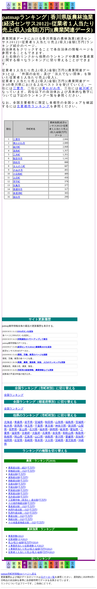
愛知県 (74, 429)
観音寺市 (17, 158)
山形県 (59, 422)
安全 (67, 6)
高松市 (16, 162)
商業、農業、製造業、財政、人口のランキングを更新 (41, 362)
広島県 (29, 436)
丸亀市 (16, 185)
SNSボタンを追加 (25, 331)
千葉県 (39, 425)
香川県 (59, 436)
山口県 (39, 436)
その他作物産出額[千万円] (21, 503)
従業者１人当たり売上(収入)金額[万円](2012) (31, 552)
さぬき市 (18, 170)
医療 (46, 6)
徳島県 (49, 436)
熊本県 (39, 440)
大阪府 (36, 433)
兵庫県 (46, 433)
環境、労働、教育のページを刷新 (32, 355)
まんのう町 (19, 166)
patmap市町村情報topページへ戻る (18, 573)
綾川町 (84, 88)
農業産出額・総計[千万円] (21, 467)
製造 (19, 6)
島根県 (8, 436)
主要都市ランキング (33, 106)
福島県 (69, 422)
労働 (72, 6)
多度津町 (17, 193)
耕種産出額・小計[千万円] (21, 471)
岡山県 (18, 436)
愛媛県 (69, 436)
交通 (56, 6)
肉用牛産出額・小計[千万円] (22, 509)
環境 (61, 6)
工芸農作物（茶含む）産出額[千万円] (27, 500)
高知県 (80, 436)
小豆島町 (17, 174)
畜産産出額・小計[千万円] (21, 506)
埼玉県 (29, 425)
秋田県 (49, 422)
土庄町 (16, 177)
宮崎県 (59, 440)
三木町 (16, 154)
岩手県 (29, 422)
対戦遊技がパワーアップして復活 (32, 339)
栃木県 (8, 425)
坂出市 (16, 197)
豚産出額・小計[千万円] (20, 516)
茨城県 (80, 422)
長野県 (13, 429)
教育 (51, 6)
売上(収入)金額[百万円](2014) (23, 542)
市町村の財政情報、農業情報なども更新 (35, 370)
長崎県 (29, 440)
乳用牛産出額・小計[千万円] (22, 513)
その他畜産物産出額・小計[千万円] (26, 522)
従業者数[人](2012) (18, 539)
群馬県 (18, 425)
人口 (8, 6)
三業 (40, 6)
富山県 (23, 429)
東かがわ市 (51, 88)
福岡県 (8, 440)
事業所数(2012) (16, 536)
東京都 (49, 425)
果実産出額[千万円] (18, 493)
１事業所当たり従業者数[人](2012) (26, 545)
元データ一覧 (48, 577)
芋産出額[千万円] (17, 487)
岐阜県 (64, 429)
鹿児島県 (70, 440)
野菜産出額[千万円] (18, 490)
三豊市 (18, 88)
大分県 (49, 440)
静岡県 (54, 429)
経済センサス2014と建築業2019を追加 (34, 347)
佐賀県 (18, 440)
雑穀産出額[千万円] (18, 480)
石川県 (33, 429)
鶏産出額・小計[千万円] (20, 519)
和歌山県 (68, 433)
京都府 (26, 433)
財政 (14, 6)
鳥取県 (80, 433)
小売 (35, 6)
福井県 (44, 429)
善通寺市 (17, 189)
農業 (24, 6)
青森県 (18, 422)
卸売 (30, 6)
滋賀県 (16, 433)
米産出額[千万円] (17, 474)
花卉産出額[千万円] (18, 496)
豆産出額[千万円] (17, 483)
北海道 (8, 422)
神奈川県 (60, 425)
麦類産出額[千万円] (18, 477)
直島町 (16, 150)
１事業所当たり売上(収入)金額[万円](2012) (30, 549)
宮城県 (39, 422)
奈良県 (56, 433)
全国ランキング (14, 394)
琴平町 (16, 181)
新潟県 (72, 425)
